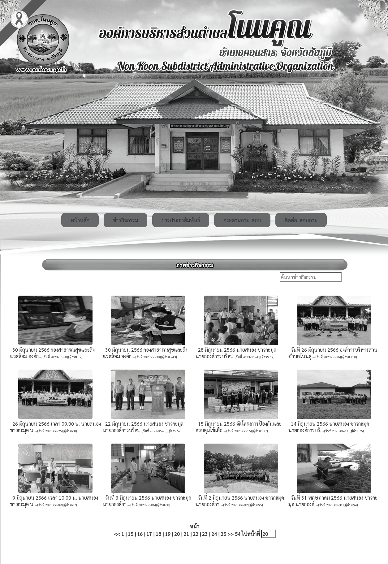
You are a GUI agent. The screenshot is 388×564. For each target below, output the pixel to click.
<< (117, 534)
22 (195, 534)
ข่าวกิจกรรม (125, 220)
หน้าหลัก (80, 220)
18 (158, 534)
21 (186, 534)
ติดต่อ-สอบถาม (301, 220)
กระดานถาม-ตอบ (242, 220)
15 (130, 534)
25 (223, 534)
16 (140, 534)
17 (149, 534)
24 (214, 534)
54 (237, 534)
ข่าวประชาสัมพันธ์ (181, 220)
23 (205, 534)
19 (167, 534)
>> (230, 534)
